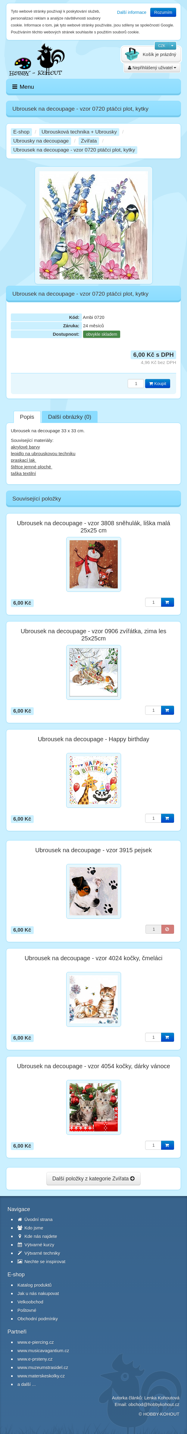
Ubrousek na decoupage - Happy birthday (93, 739)
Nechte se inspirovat (41, 1261)
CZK (161, 46)
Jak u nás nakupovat (38, 1293)
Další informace (131, 12)
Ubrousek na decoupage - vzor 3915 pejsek (93, 850)
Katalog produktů (34, 1285)
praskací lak (23, 460)
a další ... (26, 1384)
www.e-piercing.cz (35, 1342)
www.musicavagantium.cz (43, 1350)
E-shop (21, 132)
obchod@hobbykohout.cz (153, 1404)
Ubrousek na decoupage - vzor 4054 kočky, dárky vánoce (93, 1066)
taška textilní (23, 473)
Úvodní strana (35, 1219)
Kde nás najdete (37, 1236)
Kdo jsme (30, 1227)
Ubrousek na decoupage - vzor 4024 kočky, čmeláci (94, 958)
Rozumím (163, 12)
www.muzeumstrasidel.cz (42, 1367)
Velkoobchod (30, 1301)
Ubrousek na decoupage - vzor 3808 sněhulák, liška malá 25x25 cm (93, 527)
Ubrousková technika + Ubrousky (79, 132)
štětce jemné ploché (31, 466)
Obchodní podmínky (37, 1318)
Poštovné (26, 1310)
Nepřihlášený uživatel (152, 67)
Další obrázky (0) (70, 417)
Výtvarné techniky (38, 1253)
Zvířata (89, 141)
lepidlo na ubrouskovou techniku (43, 453)
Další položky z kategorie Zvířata (93, 1179)
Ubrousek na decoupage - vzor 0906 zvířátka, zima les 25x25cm (94, 635)
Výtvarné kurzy (35, 1244)
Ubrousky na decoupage (41, 141)
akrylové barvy (25, 446)
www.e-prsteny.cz (34, 1359)
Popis (27, 417)
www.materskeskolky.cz (41, 1375)
